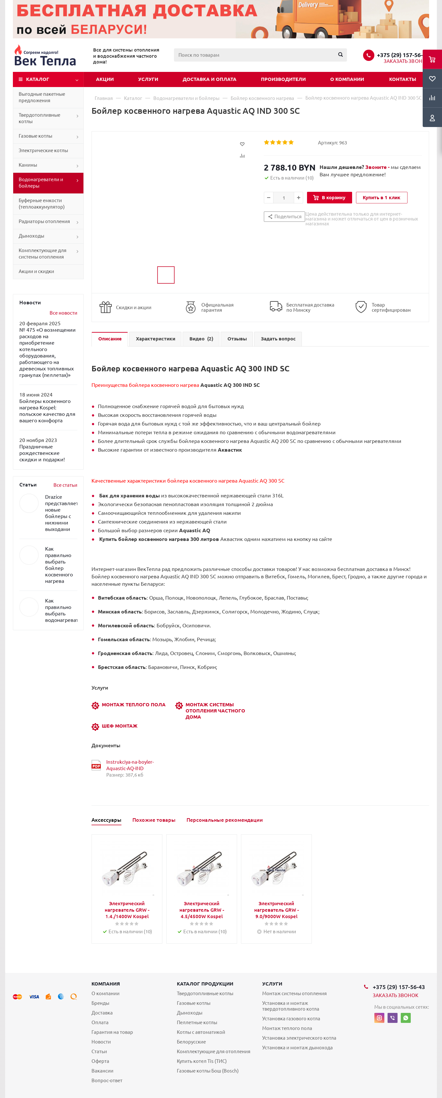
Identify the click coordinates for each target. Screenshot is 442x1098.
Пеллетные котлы (197, 1022)
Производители (283, 79)
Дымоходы (31, 236)
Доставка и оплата (209, 79)
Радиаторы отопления (44, 221)
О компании (347, 79)
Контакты (402, 79)
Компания (105, 983)
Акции (105, 79)
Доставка (102, 1012)
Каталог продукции (205, 983)
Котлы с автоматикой (201, 1032)
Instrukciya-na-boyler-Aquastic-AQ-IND (130, 765)
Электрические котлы (43, 150)
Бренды (100, 1003)
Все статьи (65, 485)
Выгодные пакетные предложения (42, 97)
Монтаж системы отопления (294, 993)
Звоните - (378, 167)
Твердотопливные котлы (39, 118)
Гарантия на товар (112, 1032)
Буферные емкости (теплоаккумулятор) (42, 204)
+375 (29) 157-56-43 (403, 55)
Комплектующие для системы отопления (42, 254)
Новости (101, 1041)
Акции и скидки (36, 271)
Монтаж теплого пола (287, 1028)
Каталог (37, 79)
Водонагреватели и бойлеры (41, 183)
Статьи (99, 1051)
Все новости (63, 313)
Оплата (100, 1022)
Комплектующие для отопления (213, 1051)
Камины (28, 165)
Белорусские (191, 1041)
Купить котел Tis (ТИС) (202, 1061)
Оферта (100, 1061)
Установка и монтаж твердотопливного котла (290, 1006)
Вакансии (102, 1070)
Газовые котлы (35, 136)
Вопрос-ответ (106, 1080)
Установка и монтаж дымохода (297, 1047)
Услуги (148, 79)
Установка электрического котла (299, 1038)
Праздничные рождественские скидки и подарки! (42, 453)
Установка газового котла (291, 1018)
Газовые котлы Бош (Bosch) (208, 1070)
